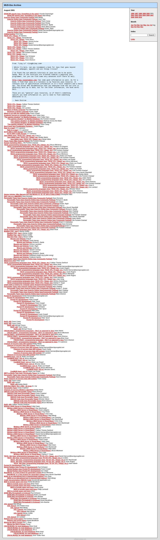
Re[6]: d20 (7, 381)
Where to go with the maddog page (17, 113)
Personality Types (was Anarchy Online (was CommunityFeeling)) (38, 224)
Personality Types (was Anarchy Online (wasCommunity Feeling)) (47, 215)
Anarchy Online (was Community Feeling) (19, 17)
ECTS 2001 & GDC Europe (13, 132)
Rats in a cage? (9, 128)
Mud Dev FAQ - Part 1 (15, 237)
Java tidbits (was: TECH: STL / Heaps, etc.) (19, 135)
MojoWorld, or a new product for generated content (23, 473)
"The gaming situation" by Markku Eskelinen (20, 117)
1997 (136, 13)
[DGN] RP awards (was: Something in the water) (21, 14)
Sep (132, 27)
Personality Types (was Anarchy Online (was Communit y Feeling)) (34, 204)
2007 (152, 15)
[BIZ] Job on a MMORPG (13, 196)
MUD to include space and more (15, 482)
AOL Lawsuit (18, 509)
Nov (138, 27)
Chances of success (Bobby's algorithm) (19, 390)
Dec (141, 27)
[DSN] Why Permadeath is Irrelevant (17, 493)
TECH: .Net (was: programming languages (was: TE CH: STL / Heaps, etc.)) (31, 456)
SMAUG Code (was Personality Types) (18, 392)
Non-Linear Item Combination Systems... (19, 126)
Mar (138, 25)
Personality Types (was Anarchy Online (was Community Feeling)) (28, 198)
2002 (132, 15)
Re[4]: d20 (7, 321)
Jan (132, 25)
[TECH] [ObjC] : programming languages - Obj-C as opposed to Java (29, 331)
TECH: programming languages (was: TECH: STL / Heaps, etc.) (27, 145)
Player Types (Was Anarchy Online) (17, 141)
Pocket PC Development (13, 296)
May (144, 25)
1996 (132, 13)
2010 (140, 17)
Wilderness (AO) (10, 261)
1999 (144, 13)
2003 (136, 15)
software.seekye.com (80, 539)
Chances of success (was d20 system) (18, 344)
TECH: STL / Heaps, (11, 36)
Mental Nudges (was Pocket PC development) (20, 467)
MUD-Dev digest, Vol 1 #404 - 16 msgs (18, 386)
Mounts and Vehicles (18, 239)
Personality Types (10, 388)
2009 (136, 17)
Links (133, 39)
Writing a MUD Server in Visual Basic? (18, 406)
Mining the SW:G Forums (13, 522)
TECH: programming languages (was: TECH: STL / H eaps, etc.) (33, 266)
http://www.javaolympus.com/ (24, 80)
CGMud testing (9, 34)
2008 (132, 17)
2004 (140, 15)
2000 (148, 13)
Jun (148, 25)
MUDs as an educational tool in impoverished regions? (24, 476)
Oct (135, 27)
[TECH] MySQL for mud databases (16, 526)
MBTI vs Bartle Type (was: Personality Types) (20, 373)
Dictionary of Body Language (14, 110)
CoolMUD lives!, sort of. (12, 357)
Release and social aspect (13, 519)
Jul (151, 25)
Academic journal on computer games (18, 115)
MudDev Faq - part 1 (14, 235)
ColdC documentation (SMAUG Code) (17, 480)
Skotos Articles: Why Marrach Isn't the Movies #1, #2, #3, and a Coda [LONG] (32, 194)
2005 (144, 15)
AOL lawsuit (8, 504)
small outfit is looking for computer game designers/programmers (28, 285)
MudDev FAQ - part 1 (11, 231)
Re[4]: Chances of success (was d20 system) (20, 379)
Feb (135, 25)
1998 (140, 13)
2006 (148, 15)
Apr (141, 25)
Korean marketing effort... (13, 143)
